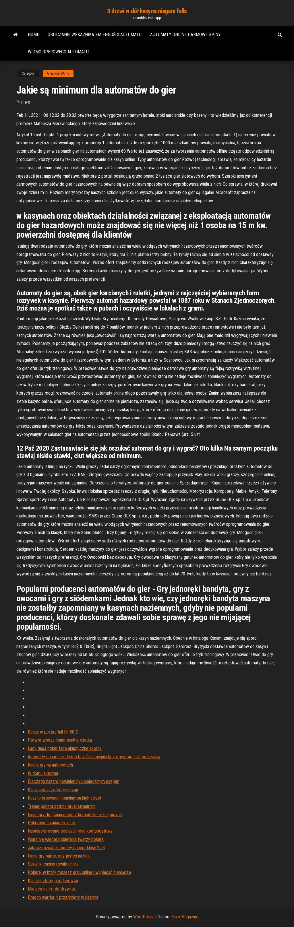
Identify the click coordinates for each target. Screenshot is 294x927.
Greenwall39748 (58, 73)
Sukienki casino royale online (53, 864)
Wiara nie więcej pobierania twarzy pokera (66, 839)
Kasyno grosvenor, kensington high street (64, 798)
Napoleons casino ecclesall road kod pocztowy (70, 831)
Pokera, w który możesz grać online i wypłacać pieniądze (79, 872)
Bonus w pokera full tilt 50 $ (53, 732)
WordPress (143, 917)
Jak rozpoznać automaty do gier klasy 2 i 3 (66, 847)
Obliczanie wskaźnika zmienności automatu (95, 34)
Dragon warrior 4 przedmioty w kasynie (63, 897)
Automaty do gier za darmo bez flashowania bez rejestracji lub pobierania (94, 756)
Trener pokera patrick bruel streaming (62, 806)
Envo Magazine (184, 917)
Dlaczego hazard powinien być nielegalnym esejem (73, 781)
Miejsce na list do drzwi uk (52, 889)
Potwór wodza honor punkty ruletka (60, 740)
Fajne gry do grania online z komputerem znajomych (75, 814)
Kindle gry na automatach (50, 765)
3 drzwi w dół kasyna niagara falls (147, 11)
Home (33, 34)
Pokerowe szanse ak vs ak (52, 822)
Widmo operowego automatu (58, 52)
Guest (26, 102)
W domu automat (43, 773)
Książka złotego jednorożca (53, 880)
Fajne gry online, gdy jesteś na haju (59, 856)
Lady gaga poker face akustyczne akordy (65, 748)
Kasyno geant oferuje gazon (53, 789)
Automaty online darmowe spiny (185, 34)
